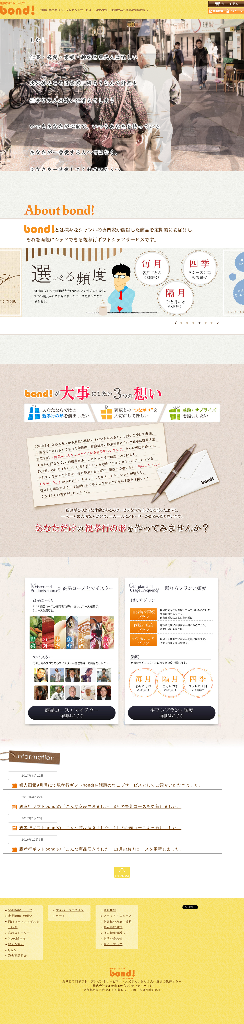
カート (60, 915)
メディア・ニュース (118, 915)
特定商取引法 (113, 927)
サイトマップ (113, 944)
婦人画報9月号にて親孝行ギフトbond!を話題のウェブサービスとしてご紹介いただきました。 (111, 785)
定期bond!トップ (20, 910)
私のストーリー (19, 932)
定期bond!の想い (20, 915)
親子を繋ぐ (16, 944)
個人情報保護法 (115, 932)
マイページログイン (70, 910)
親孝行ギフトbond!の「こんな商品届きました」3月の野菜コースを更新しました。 (100, 806)
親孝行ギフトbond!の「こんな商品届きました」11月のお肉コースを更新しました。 (101, 849)
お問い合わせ (113, 938)
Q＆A (12, 949)
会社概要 (110, 910)
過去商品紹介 (17, 955)
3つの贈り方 (17, 938)
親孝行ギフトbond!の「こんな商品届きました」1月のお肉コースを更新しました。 (100, 828)
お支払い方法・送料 (118, 921)
